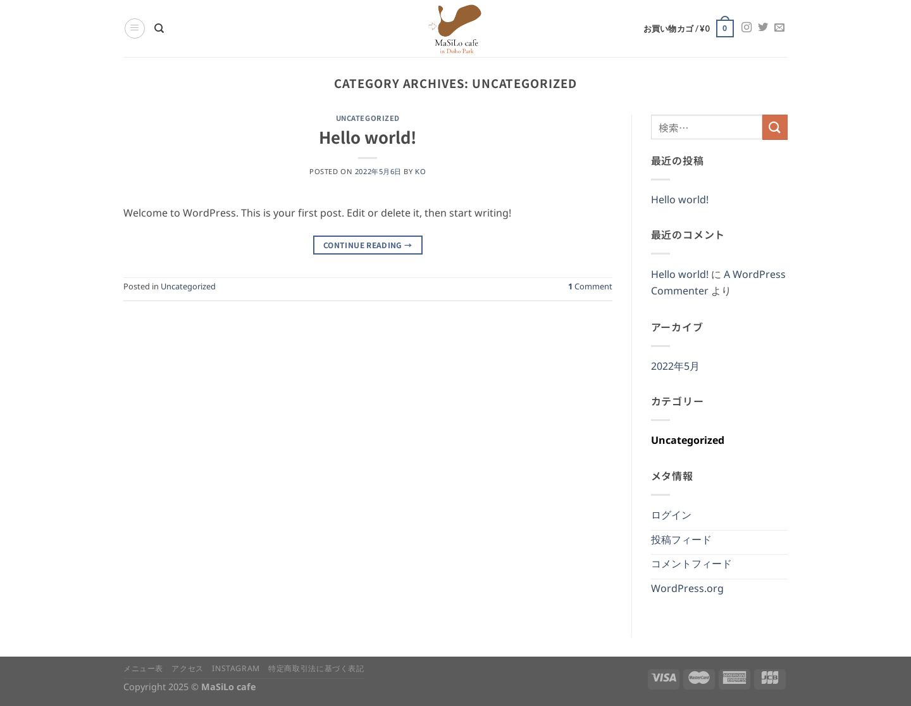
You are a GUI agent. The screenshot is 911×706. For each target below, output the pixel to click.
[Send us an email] (779, 28)
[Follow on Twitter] (763, 28)
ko (420, 173)
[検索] (159, 28)
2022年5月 (675, 368)
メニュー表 (143, 670)
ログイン (671, 517)
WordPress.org (687, 591)
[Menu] (135, 28)
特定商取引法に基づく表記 (316, 670)
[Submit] (775, 127)
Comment (590, 289)
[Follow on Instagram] (746, 28)
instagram (236, 670)
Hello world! (367, 136)
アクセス (187, 670)
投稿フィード (681, 542)
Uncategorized (368, 118)
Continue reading (367, 245)
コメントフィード (691, 566)
